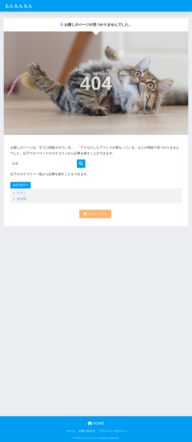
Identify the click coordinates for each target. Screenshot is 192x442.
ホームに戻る (95, 214)
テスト (21, 193)
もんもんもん (19, 5)
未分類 (21, 199)
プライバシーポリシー (113, 430)
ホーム (71, 430)
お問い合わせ (86, 430)
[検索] (81, 163)
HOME (96, 423)
